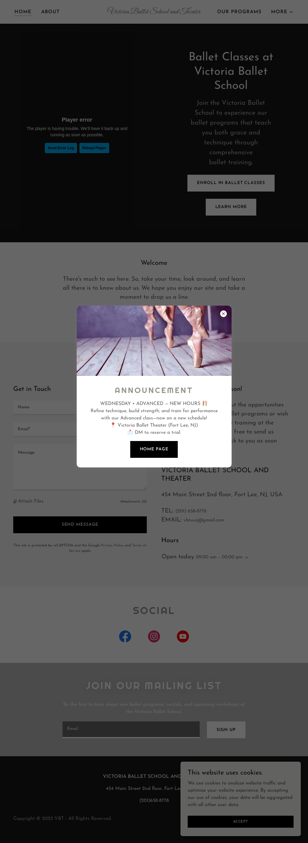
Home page (154, 449)
